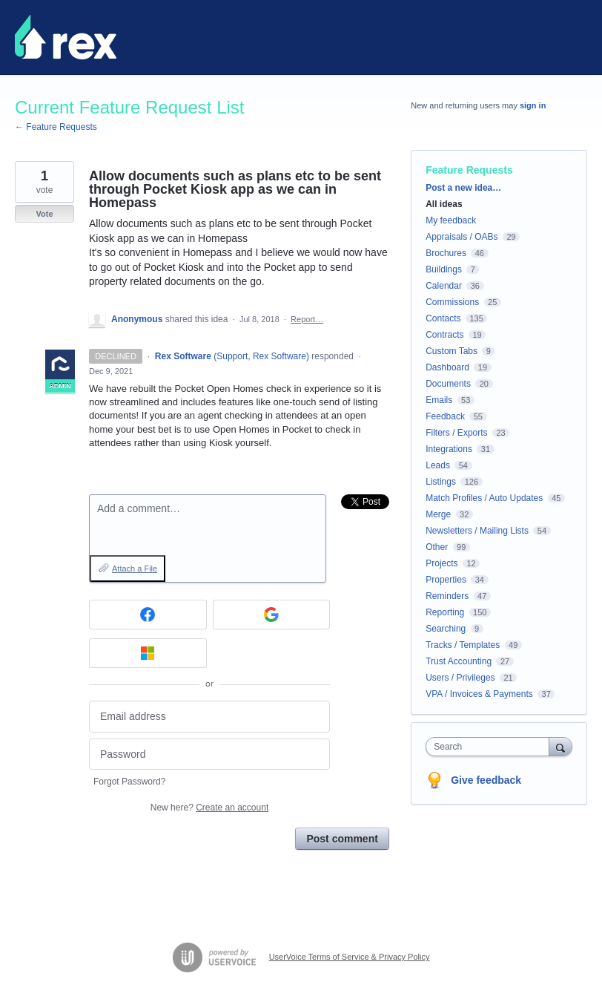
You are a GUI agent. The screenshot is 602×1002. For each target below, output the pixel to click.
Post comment (341, 839)
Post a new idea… (463, 188)
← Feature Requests (56, 127)
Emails (439, 400)
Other (437, 547)
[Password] (209, 754)
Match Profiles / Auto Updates (484, 498)
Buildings (444, 269)
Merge (438, 514)
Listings (441, 482)
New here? (209, 807)
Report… (307, 319)
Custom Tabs (451, 351)
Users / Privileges (460, 677)
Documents (448, 384)
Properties (446, 579)
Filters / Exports (456, 433)
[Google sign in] (272, 614)
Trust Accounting (459, 661)
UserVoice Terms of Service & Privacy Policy (349, 956)
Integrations (449, 449)
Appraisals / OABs (461, 237)
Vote (44, 213)
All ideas (444, 204)
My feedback (451, 220)
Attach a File (134, 568)
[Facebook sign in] (148, 614)
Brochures (446, 253)
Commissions (452, 302)
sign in (533, 105)
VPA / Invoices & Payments (479, 694)
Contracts (444, 335)
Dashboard (447, 367)
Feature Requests (469, 170)
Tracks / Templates (463, 645)
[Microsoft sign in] (148, 653)
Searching (446, 628)
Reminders (447, 596)
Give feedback (486, 780)
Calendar (444, 286)
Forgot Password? (129, 781)
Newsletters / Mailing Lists (477, 530)
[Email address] (209, 717)
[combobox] (490, 746)
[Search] (560, 746)
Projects (441, 563)
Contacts (443, 318)
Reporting (445, 612)
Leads (438, 465)
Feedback (445, 416)
